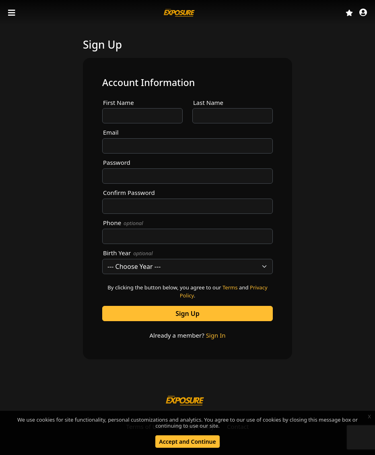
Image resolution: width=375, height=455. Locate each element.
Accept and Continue (187, 441)
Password (116, 162)
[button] (363, 13)
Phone (123, 223)
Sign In (216, 335)
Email (111, 132)
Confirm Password (129, 193)
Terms (230, 287)
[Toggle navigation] (12, 12)
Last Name (208, 102)
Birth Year (128, 253)
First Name (118, 102)
